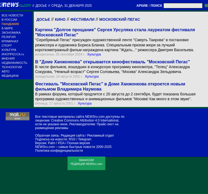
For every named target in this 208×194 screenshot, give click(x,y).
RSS (72, 139)
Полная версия (78, 143)
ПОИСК (156, 6)
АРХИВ (142, 6)
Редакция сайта (73, 135)
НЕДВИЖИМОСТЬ (14, 62)
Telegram (84, 139)
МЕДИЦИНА (10, 75)
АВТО (5, 71)
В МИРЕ (7, 28)
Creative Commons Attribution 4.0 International (84, 120)
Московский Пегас (119, 19)
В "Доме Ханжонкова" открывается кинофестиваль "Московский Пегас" (112, 62)
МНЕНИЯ (8, 58)
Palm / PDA (56, 143)
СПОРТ (7, 45)
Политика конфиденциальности (59, 151)
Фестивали (83, 19)
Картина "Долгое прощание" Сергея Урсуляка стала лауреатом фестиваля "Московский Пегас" (115, 32)
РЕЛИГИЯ (9, 37)
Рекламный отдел (100, 135)
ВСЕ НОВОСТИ (12, 15)
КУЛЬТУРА (9, 49)
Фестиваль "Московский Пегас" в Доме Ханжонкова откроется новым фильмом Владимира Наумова (110, 86)
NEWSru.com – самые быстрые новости (65, 147)
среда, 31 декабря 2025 (71, 6)
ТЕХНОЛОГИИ (12, 67)
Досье (43, 19)
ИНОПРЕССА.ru (13, 54)
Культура (94, 54)
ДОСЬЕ (41, 6)
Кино (60, 19)
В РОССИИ (9, 19)
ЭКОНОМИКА (11, 32)
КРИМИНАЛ (10, 41)
